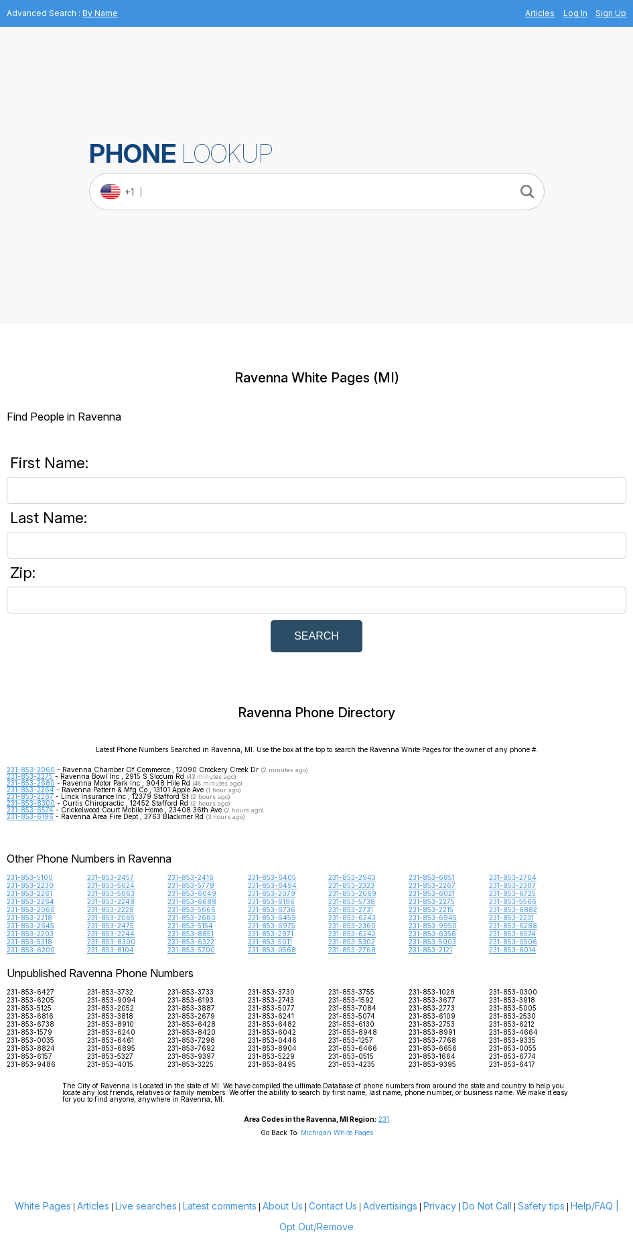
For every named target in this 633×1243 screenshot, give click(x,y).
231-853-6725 (512, 893)
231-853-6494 (272, 885)
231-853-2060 (31, 769)
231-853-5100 (30, 877)
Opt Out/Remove (316, 1226)
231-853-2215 (431, 909)
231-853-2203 (30, 934)
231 (383, 1119)
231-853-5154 (190, 926)
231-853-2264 (30, 790)
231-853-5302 (351, 942)
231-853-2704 (513, 877)
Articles (540, 13)
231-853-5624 (111, 885)
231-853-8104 (110, 950)
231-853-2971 (270, 934)
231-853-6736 (271, 909)
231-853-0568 (272, 950)
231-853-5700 (191, 950)
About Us (283, 1206)
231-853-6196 (30, 816)
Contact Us (333, 1206)
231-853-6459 (272, 917)
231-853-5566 (513, 901)
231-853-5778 (190, 885)
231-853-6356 (432, 934)
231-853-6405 (272, 877)
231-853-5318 (29, 942)
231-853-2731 (350, 909)
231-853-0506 (513, 942)
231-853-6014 (512, 950)
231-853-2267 (30, 796)
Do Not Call (487, 1206)
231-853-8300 (31, 803)
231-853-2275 (30, 776)
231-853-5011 (270, 942)
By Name (100, 13)
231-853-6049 (191, 893)
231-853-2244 (111, 934)
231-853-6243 (352, 917)
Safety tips (541, 1206)
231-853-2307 (512, 885)
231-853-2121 (430, 950)
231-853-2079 (271, 893)
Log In (575, 13)
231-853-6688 (191, 901)
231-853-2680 (31, 783)
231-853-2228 (110, 909)
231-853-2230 (30, 885)
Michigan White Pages (337, 1132)
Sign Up (610, 13)
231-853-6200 (31, 950)
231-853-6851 (432, 877)
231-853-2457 (110, 877)
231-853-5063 (111, 893)
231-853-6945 (433, 917)
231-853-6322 (190, 942)
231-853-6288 (513, 926)
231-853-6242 (352, 934)
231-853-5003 (432, 942)
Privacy (439, 1206)
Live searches (146, 1206)
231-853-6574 (30, 810)
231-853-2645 (30, 926)
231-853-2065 (111, 917)
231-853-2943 (352, 877)
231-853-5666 (191, 909)
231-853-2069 (352, 893)
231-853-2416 (190, 877)
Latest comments (220, 1206)
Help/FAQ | (595, 1206)
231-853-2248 (111, 901)
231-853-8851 (190, 934)
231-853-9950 (433, 926)
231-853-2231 (511, 917)
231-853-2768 (352, 950)
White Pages (43, 1206)
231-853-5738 (351, 901)
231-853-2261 (29, 893)
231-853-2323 (351, 885)
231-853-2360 (352, 926)
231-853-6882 (513, 909)
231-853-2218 (29, 917)
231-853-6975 (271, 926)
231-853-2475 (110, 926)
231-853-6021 (432, 893)
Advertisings (390, 1206)
